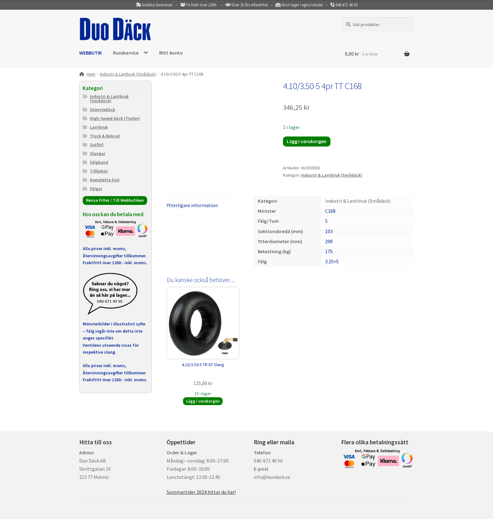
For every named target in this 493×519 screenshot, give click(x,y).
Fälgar (96, 188)
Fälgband (99, 162)
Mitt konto (171, 53)
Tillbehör (99, 171)
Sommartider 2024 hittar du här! (201, 492)
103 (329, 231)
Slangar (97, 153)
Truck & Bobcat (105, 136)
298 (329, 241)
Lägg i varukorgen (306, 141)
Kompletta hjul (104, 180)
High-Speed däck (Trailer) (115, 118)
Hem (91, 74)
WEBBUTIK (90, 53)
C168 (330, 211)
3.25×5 (332, 261)
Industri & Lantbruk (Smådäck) (128, 74)
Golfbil (96, 144)
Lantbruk (99, 127)
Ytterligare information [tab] (192, 205)
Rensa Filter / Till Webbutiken (115, 200)
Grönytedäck (102, 109)
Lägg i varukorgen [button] (202, 401)
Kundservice (126, 53)
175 (329, 251)
